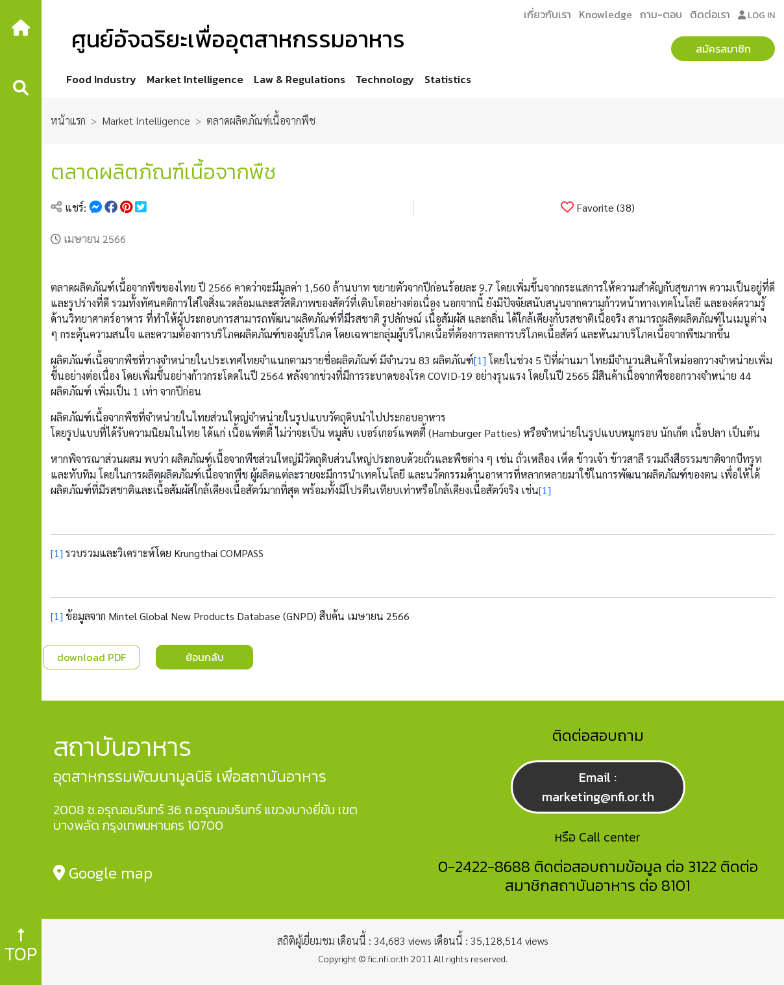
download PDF (91, 657)
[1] (480, 360)
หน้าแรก (68, 120)
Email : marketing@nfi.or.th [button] (598, 786)
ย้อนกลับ (205, 657)
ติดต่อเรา (710, 14)
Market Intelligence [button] (195, 79)
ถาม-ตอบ (661, 14)
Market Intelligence (146, 120)
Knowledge (605, 14)
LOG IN (756, 15)
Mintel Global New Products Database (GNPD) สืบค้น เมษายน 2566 (259, 616)
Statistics (447, 79)
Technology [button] (385, 79)
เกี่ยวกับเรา (547, 14)
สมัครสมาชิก (723, 48)
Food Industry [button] (101, 79)
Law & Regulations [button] (299, 79)
